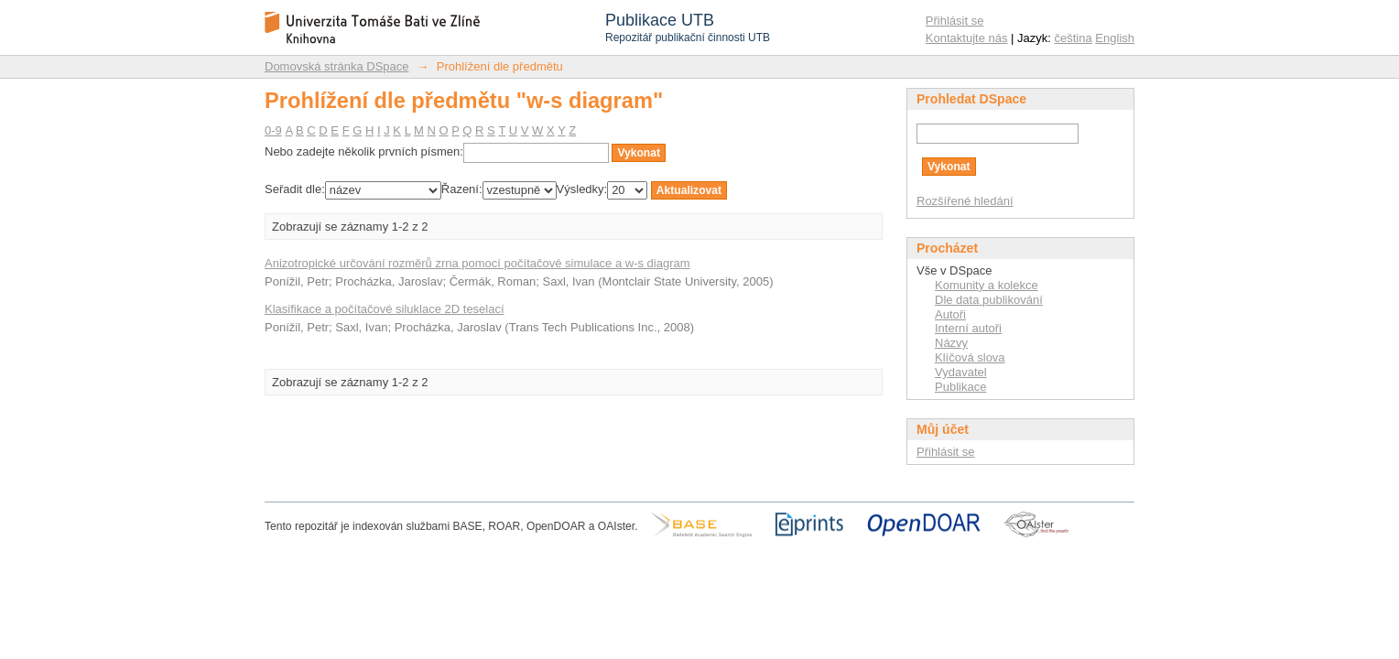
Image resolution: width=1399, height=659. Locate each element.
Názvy (951, 343)
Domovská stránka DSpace (337, 66)
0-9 (273, 130)
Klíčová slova (970, 357)
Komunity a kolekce (986, 285)
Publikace (960, 387)
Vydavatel (961, 372)
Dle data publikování (989, 300)
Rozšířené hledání (965, 201)
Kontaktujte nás (967, 38)
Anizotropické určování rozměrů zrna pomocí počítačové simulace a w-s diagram (477, 263)
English (1114, 38)
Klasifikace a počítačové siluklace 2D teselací (384, 309)
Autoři (950, 314)
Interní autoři (968, 328)
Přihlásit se (955, 20)
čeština (1073, 38)
